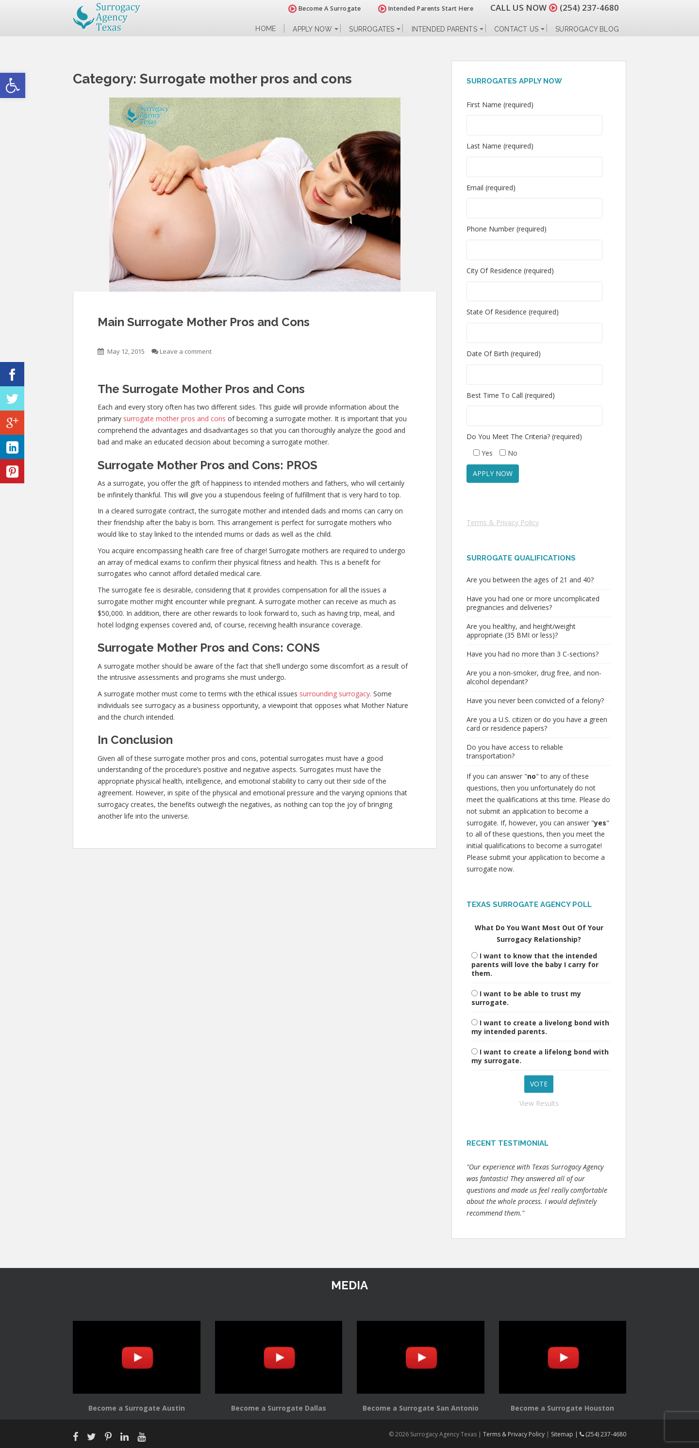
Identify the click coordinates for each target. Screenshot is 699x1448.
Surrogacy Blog (587, 29)
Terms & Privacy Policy (502, 522)
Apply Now (312, 29)
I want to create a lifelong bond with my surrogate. (540, 1056)
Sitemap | (565, 1434)
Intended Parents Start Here (426, 8)
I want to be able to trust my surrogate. (526, 998)
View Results (539, 1103)
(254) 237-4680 (589, 7)
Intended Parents (444, 29)
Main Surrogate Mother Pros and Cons (204, 322)
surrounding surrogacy (335, 693)
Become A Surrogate (324, 8)
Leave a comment (186, 351)
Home (265, 29)
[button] (12, 85)
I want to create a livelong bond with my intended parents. (540, 1027)
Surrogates (371, 29)
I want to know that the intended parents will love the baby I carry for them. (535, 964)
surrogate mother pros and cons (174, 418)
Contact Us (516, 29)
